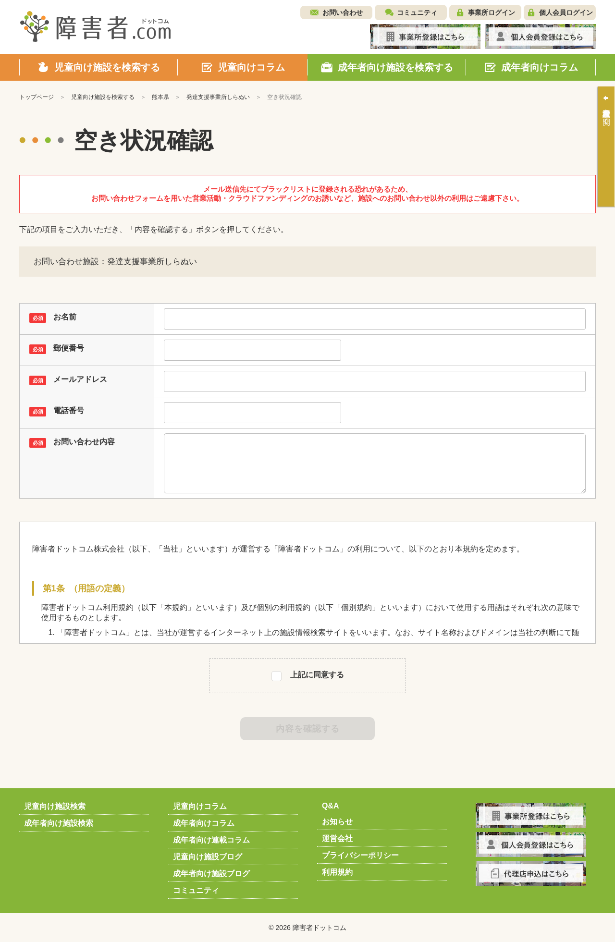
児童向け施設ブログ (207, 857)
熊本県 (160, 97)
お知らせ (337, 822)
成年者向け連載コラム (211, 840)
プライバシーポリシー (360, 855)
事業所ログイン (491, 12)
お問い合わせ (342, 12)
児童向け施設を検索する (103, 97)
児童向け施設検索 (55, 806)
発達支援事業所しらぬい (218, 97)
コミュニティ (417, 12)
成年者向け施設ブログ (211, 873)
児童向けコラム (200, 806)
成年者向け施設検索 (58, 823)
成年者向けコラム (203, 823)
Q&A (330, 806)
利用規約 (337, 872)
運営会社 (337, 838)
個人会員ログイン (566, 12)
